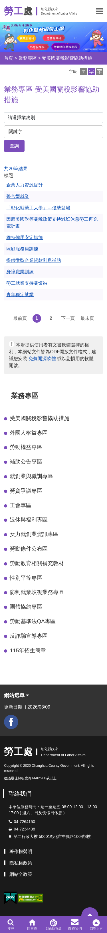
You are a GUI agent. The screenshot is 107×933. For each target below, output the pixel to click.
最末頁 (87, 318)
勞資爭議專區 (26, 491)
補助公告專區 (26, 462)
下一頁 (68, 318)
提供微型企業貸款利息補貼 (33, 260)
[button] (99, 11)
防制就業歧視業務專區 (37, 592)
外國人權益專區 (29, 433)
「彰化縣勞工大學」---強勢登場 (38, 207)
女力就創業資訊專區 (34, 534)
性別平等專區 (26, 578)
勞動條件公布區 (29, 549)
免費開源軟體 (42, 358)
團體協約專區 (26, 607)
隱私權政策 (20, 862)
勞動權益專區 (26, 447)
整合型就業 (17, 196)
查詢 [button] (14, 145)
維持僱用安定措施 (24, 237)
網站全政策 (20, 874)
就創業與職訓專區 (31, 476)
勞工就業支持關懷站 (26, 283)
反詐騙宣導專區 (29, 636)
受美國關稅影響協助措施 (67, 58)
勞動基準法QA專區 (33, 621)
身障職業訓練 (20, 271)
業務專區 (28, 58)
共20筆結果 (15, 168)
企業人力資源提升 (24, 184)
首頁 (8, 58)
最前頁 (20, 318)
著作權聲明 (20, 851)
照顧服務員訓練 (22, 248)
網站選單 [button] (16, 695)
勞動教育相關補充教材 (37, 563)
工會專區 (20, 505)
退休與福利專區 (29, 520)
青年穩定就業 (20, 294)
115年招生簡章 (28, 650)
